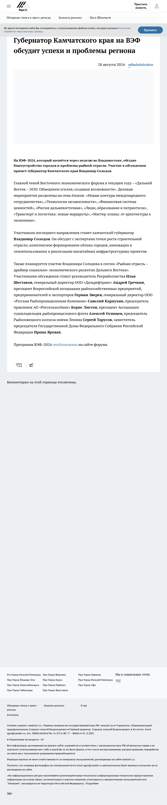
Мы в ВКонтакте (100, 17)
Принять (150, 30)
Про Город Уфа (87, 685)
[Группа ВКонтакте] (118, 681)
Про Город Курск (52, 679)
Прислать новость (140, 6)
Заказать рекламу (70, 17)
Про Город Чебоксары (20, 690)
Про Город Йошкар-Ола (21, 679)
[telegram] (32, 365)
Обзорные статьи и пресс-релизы (29, 17)
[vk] (19, 365)
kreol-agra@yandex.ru (89, 765)
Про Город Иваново (89, 674)
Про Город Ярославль (55, 690)
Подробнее (92, 783)
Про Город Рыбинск (54, 685)
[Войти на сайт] (156, 6)
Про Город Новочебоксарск (23, 685)
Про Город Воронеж (54, 674)
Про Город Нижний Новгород (95, 679)
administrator (140, 64)
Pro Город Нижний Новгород (24, 674)
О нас (84, 705)
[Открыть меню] (9, 6)
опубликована (65, 344)
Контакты (12, 714)
